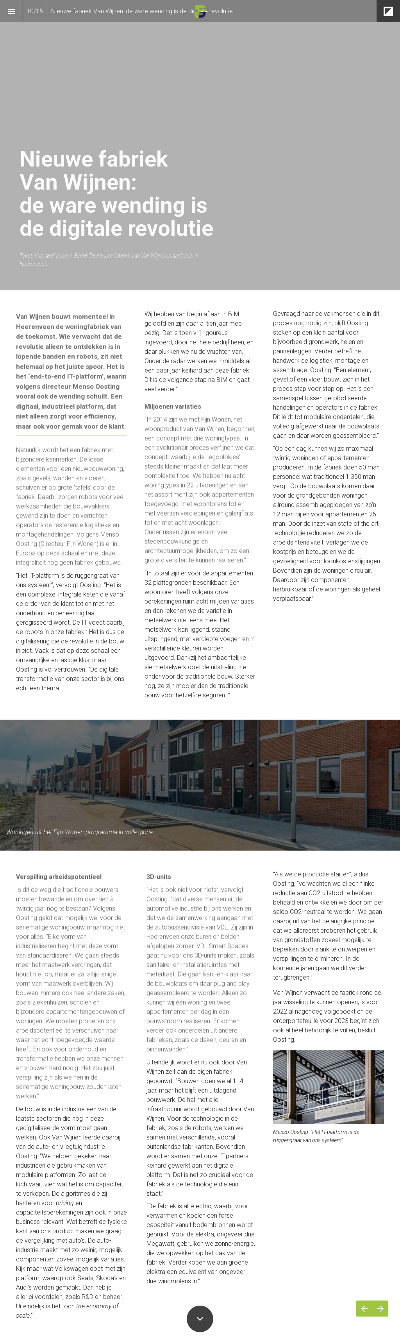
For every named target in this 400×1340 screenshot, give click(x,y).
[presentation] (200, 145)
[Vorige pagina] (364, 1309)
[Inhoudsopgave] (11, 11)
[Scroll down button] (200, 1319)
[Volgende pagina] (380, 1309)
